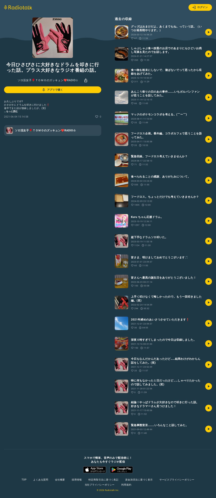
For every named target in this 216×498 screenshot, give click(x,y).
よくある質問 (40, 479)
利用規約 (126, 484)
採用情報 (77, 479)
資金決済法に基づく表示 (139, 479)
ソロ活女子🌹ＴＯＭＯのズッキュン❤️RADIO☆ (48, 80)
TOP (24, 479)
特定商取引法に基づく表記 (103, 479)
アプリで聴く (52, 90)
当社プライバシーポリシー (100, 484)
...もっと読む (11, 111)
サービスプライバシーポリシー (176, 479)
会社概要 (60, 479)
